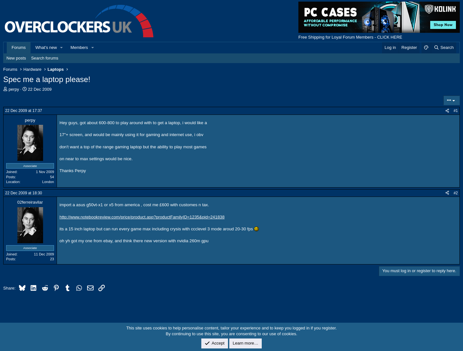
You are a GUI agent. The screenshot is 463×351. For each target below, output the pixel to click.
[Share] (447, 111)
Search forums (45, 58)
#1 (456, 110)
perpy (14, 89)
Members (79, 47)
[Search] (443, 47)
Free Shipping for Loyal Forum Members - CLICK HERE (350, 37)
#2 (456, 193)
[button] (62, 47)
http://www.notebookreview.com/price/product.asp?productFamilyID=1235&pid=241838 (141, 217)
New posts (16, 58)
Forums (19, 47)
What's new (46, 47)
